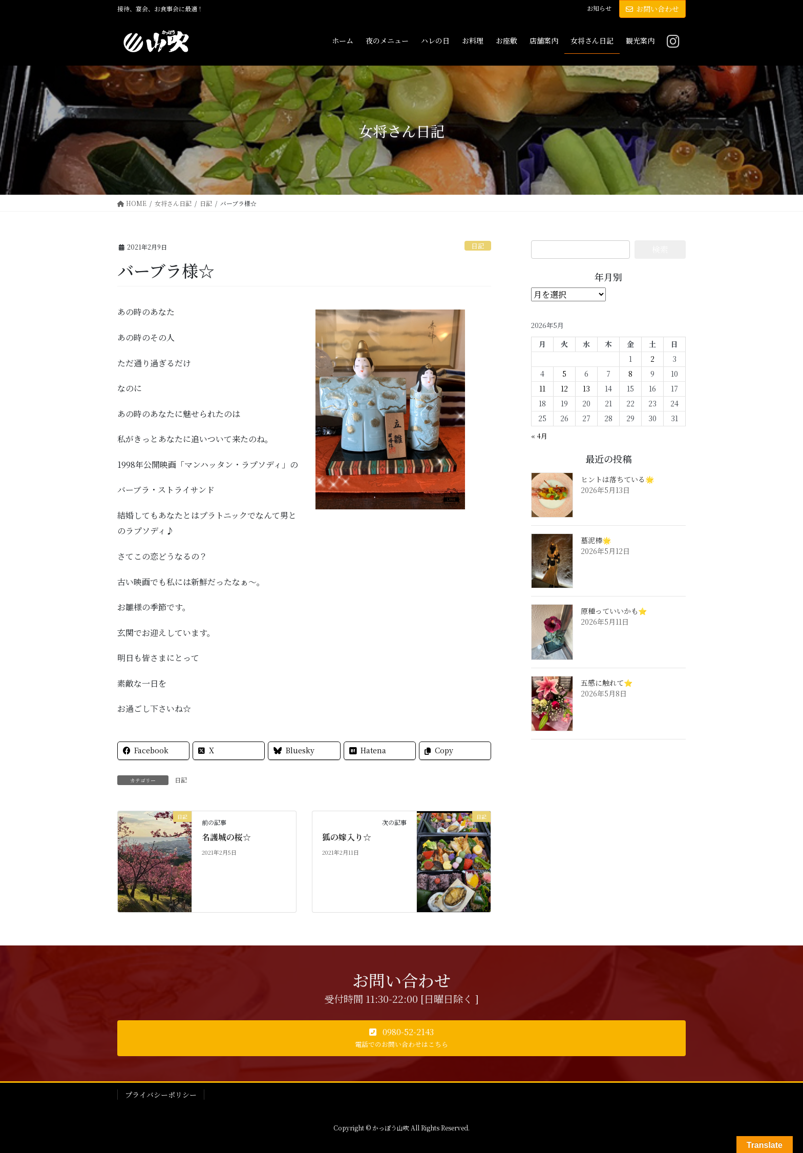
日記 (477, 246)
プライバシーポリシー (161, 1094)
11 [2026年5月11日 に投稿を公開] (542, 388)
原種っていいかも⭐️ (614, 611)
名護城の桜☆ (226, 837)
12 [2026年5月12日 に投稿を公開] (564, 388)
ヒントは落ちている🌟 (617, 479)
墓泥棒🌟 (596, 540)
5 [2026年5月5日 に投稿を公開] (564, 373)
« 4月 (539, 436)
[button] (401, 1038)
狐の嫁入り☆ (346, 837)
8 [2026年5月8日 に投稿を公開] (630, 373)
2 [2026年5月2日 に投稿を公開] (652, 359)
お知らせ (599, 8)
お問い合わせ (652, 9)
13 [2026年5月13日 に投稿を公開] (586, 388)
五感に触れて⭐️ (606, 682)
